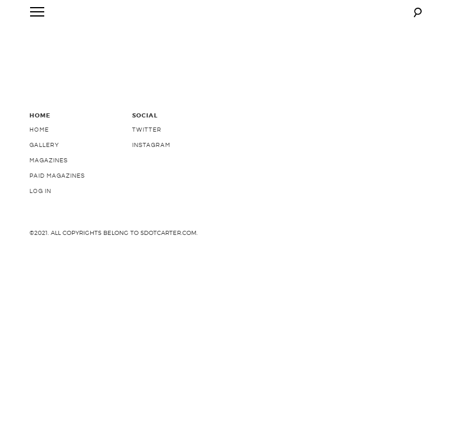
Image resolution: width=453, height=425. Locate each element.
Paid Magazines (57, 212)
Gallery (44, 182)
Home (39, 166)
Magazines (48, 197)
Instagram (151, 182)
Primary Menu (34, 14)
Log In (40, 228)
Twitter (147, 166)
